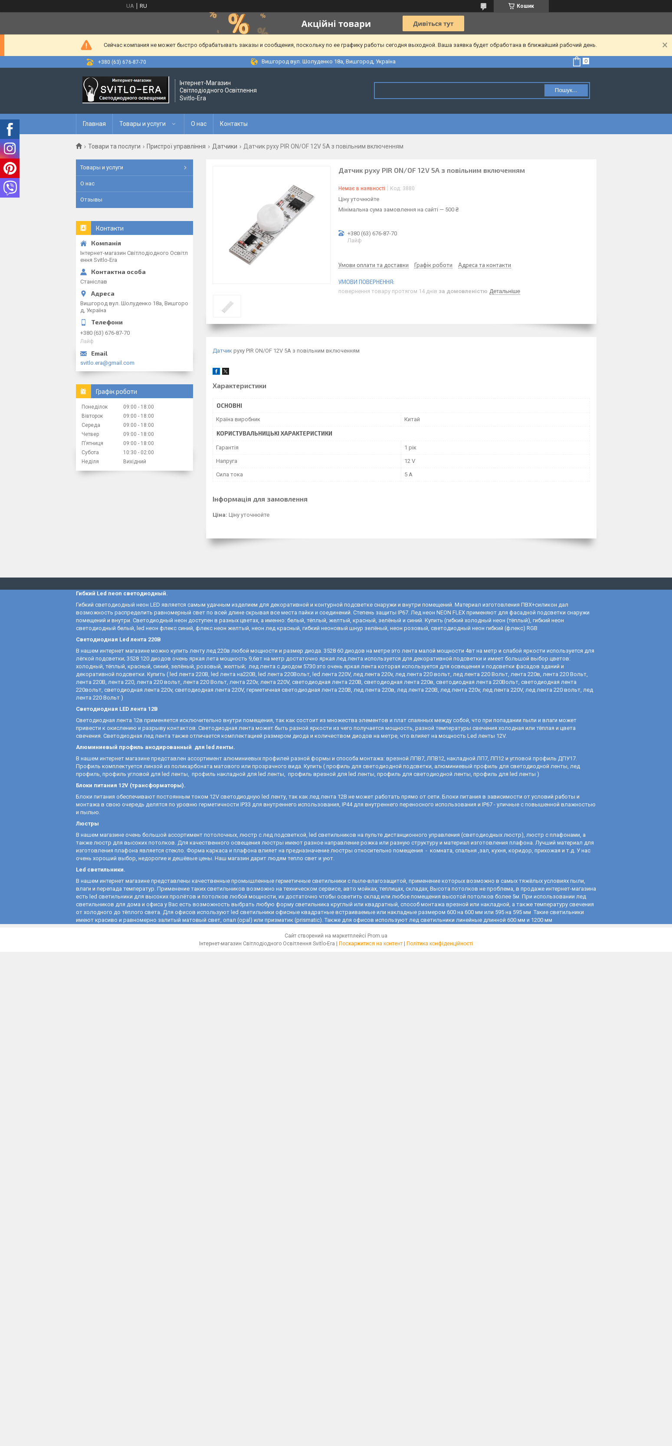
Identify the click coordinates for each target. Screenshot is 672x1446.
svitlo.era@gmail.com (107, 363)
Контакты (234, 123)
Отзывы (91, 199)
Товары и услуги (142, 123)
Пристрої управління (176, 146)
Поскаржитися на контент (371, 944)
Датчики (224, 146)
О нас (199, 123)
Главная (94, 123)
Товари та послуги (114, 146)
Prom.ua (377, 936)
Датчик (222, 350)
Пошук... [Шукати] (566, 90)
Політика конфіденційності (439, 944)
